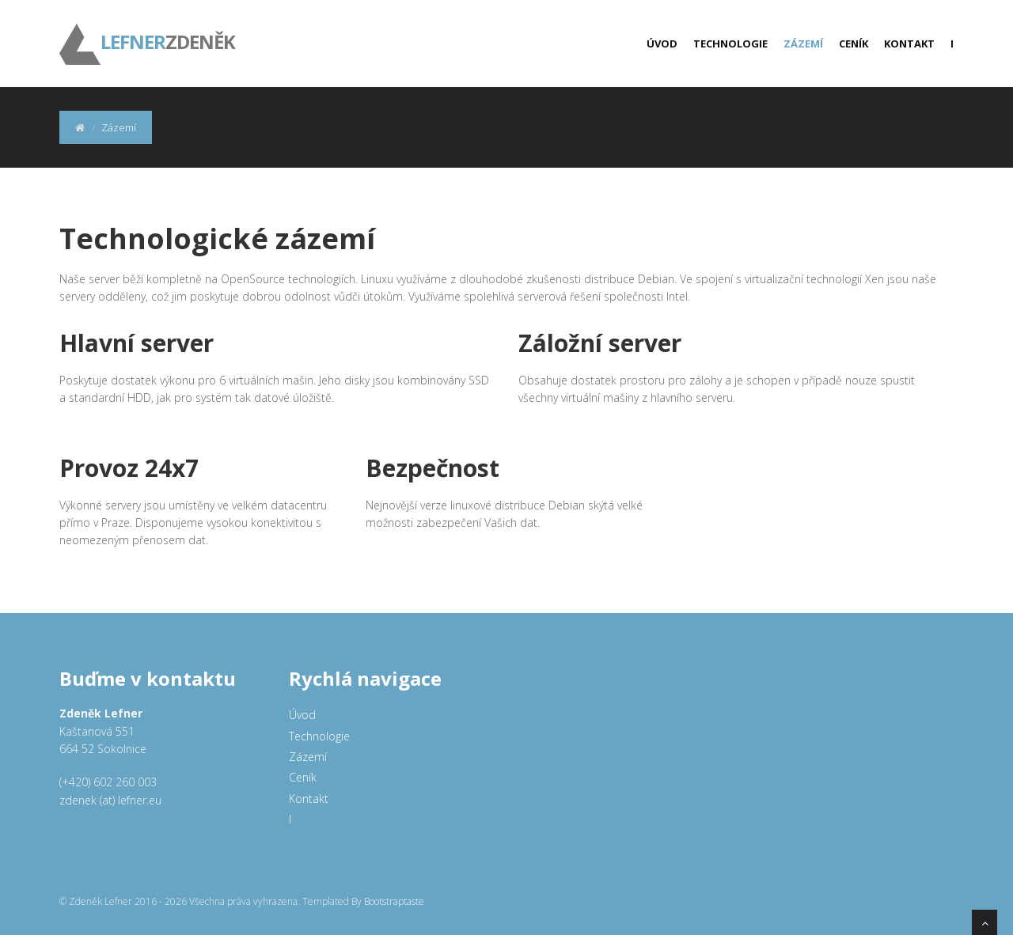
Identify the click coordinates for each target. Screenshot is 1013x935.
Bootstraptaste (394, 901)
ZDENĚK (147, 32)
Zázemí (803, 43)
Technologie (730, 43)
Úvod (662, 43)
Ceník (853, 43)
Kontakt (909, 43)
